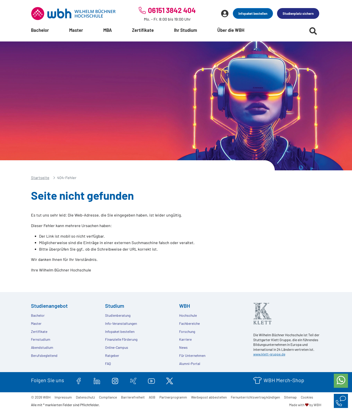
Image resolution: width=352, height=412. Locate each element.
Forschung (187, 331)
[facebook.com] (78, 380)
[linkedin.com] (96, 380)
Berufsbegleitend (44, 355)
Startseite (40, 177)
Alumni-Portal (189, 363)
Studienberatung (117, 315)
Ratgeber (112, 355)
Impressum (63, 397)
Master (76, 30)
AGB (152, 397)
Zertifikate (143, 30)
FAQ (108, 363)
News (183, 347)
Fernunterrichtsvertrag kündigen (255, 397)
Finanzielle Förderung (121, 339)
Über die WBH (230, 30)
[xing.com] (133, 380)
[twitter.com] (169, 380)
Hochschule (188, 315)
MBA (107, 30)
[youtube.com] (151, 380)
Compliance (108, 397)
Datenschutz (85, 397)
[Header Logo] (73, 13)
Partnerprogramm (173, 397)
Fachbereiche (189, 323)
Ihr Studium (185, 30)
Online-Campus (116, 347)
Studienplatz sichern (298, 13)
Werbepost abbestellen (209, 397)
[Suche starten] (313, 31)
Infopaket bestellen (252, 13)
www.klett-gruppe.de (269, 354)
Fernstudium (40, 339)
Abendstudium (42, 347)
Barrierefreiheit (133, 397)
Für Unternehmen (192, 355)
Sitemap (290, 397)
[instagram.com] (115, 380)
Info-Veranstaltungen (121, 323)
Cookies (307, 397)
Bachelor (40, 30)
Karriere (185, 339)
